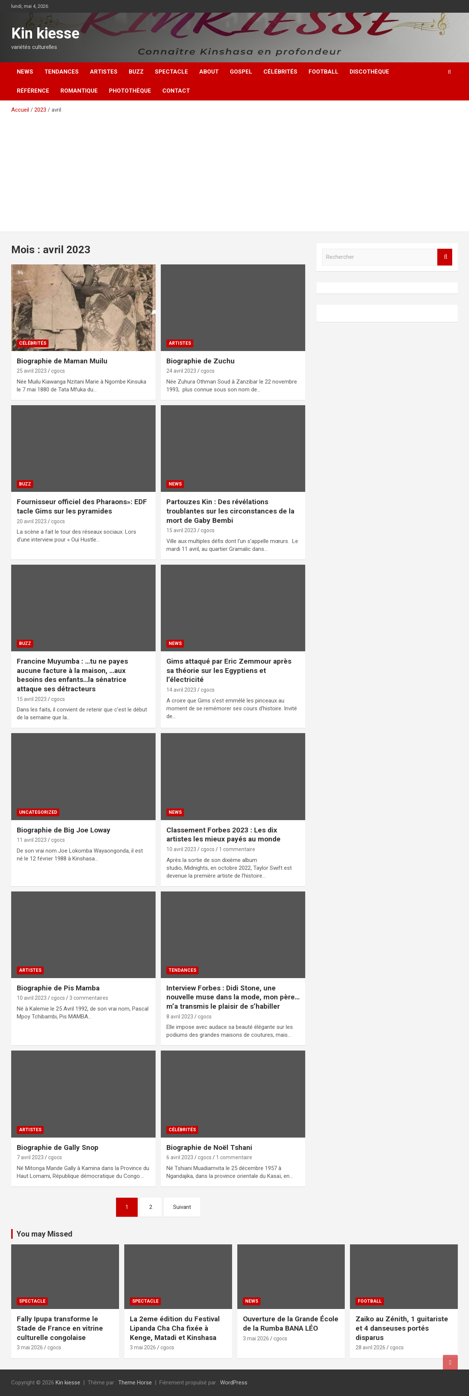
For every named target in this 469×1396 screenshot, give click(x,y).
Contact (176, 90)
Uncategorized (38, 812)
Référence (33, 90)
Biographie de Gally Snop (58, 1147)
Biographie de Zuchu (200, 361)
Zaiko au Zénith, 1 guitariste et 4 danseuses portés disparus (402, 1328)
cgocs (58, 371)
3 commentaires (88, 998)
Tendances (61, 71)
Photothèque (130, 90)
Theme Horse (135, 1382)
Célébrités (280, 71)
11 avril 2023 (32, 840)
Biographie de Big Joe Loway (63, 830)
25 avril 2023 (32, 371)
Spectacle (171, 71)
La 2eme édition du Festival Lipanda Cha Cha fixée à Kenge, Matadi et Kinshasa (175, 1328)
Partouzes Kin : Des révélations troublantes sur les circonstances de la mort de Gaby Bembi (230, 510)
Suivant (182, 1207)
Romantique (79, 90)
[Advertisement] (234, 170)
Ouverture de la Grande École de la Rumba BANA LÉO (290, 1324)
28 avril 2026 (370, 1347)
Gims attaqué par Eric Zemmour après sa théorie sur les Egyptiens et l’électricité (228, 670)
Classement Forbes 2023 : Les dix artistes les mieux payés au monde (223, 835)
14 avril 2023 (181, 690)
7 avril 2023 (30, 1157)
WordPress (233, 1382)
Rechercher (444, 257)
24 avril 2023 (181, 371)
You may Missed (44, 1233)
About (209, 71)
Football (323, 71)
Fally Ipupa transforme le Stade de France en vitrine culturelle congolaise (60, 1328)
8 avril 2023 (179, 1017)
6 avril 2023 (179, 1157)
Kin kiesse (45, 33)
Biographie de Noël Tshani (209, 1147)
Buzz (136, 71)
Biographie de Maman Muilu (62, 361)
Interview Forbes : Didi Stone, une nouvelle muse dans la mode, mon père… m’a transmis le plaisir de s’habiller (233, 997)
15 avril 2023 (181, 530)
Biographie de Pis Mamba (58, 988)
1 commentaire (237, 849)
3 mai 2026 (30, 1347)
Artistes (104, 71)
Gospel (241, 71)
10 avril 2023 (181, 849)
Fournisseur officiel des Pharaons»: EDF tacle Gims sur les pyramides (82, 506)
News (25, 71)
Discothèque (369, 71)
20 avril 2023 (32, 521)
